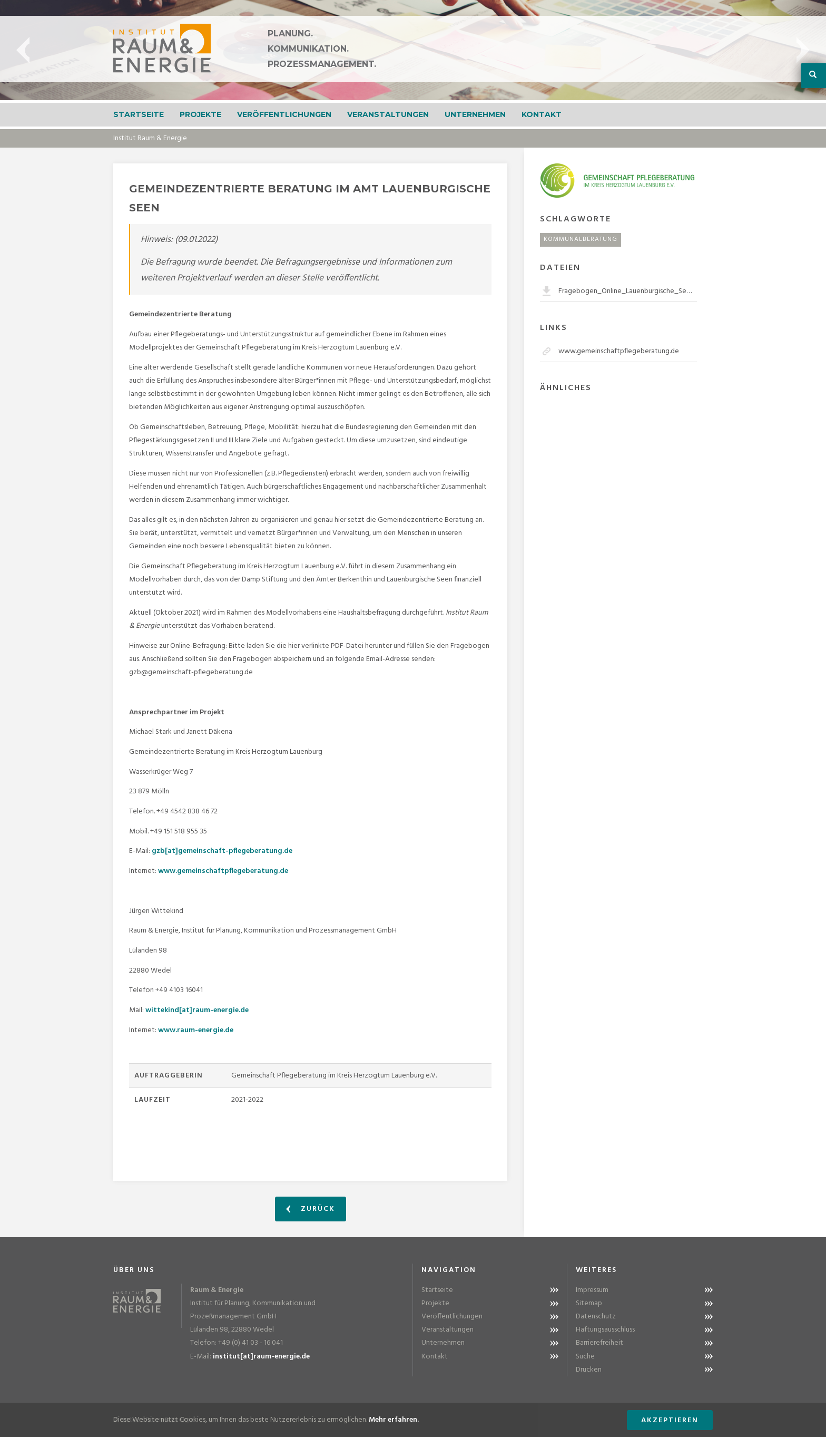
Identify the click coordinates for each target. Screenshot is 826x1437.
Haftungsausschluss (605, 1330)
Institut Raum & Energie (150, 138)
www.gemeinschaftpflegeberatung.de (223, 871)
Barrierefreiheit (599, 1343)
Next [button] (803, 50)
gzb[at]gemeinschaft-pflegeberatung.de (222, 851)
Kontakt (542, 114)
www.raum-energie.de (195, 1030)
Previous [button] (23, 50)
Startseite (138, 114)
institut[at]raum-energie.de (261, 1357)
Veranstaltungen (388, 114)
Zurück (310, 1209)
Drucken (589, 1370)
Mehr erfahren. (394, 1420)
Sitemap (589, 1303)
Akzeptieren (670, 1420)
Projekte (200, 114)
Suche (585, 1357)
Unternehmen (475, 114)
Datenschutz (596, 1316)
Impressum (592, 1290)
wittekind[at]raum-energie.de (197, 1010)
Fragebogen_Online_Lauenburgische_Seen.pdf (627, 291)
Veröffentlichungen (284, 114)
